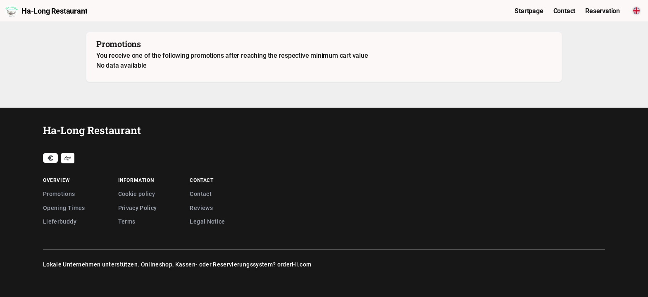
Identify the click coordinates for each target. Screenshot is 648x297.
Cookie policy (136, 194)
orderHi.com (294, 264)
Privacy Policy (137, 208)
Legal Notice (207, 221)
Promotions (59, 194)
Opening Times (64, 208)
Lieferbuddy (59, 221)
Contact (200, 194)
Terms (127, 221)
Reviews (201, 208)
